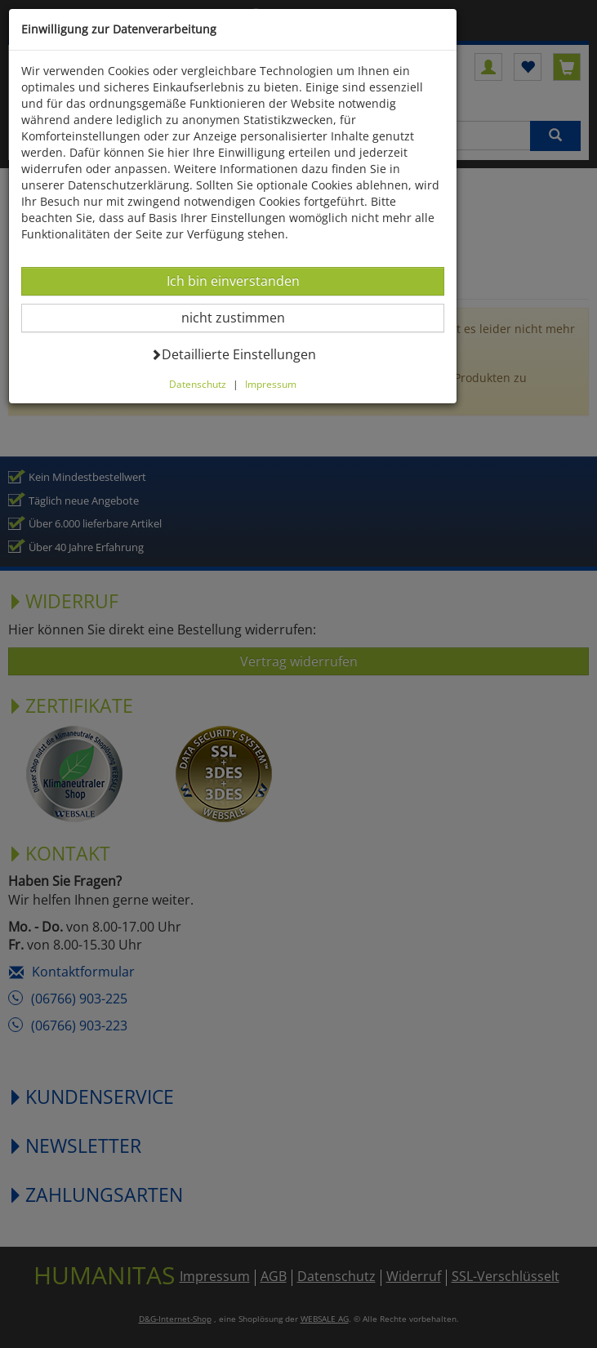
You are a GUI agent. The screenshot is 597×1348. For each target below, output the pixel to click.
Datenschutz (197, 383)
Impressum (270, 383)
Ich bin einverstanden (233, 280)
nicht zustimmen (242, 317)
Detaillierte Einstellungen (233, 354)
